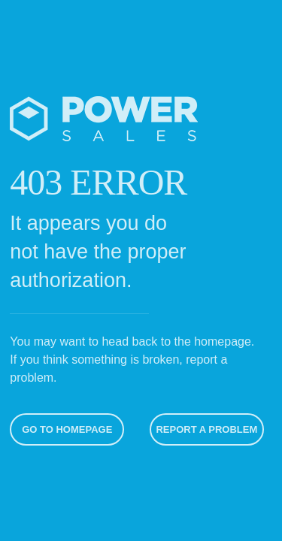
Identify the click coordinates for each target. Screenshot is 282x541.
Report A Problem (205, 429)
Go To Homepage (65, 429)
